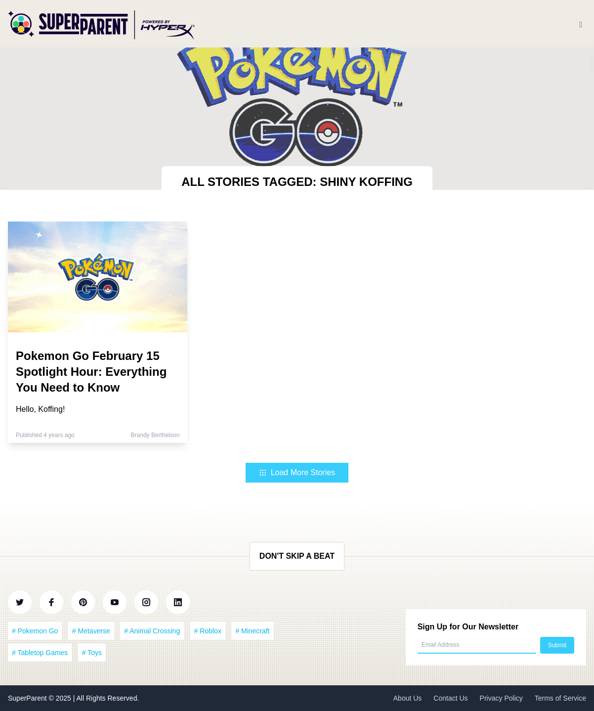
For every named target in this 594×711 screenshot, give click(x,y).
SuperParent (28, 698)
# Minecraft (252, 631)
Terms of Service (560, 698)
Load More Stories (297, 472)
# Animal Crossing (152, 631)
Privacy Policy (501, 698)
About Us (407, 698)
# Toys (92, 653)
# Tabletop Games (40, 653)
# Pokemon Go (35, 631)
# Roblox (207, 631)
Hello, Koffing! (40, 409)
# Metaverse (91, 631)
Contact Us (450, 698)
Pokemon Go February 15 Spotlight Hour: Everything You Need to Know (91, 371)
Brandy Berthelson (155, 435)
